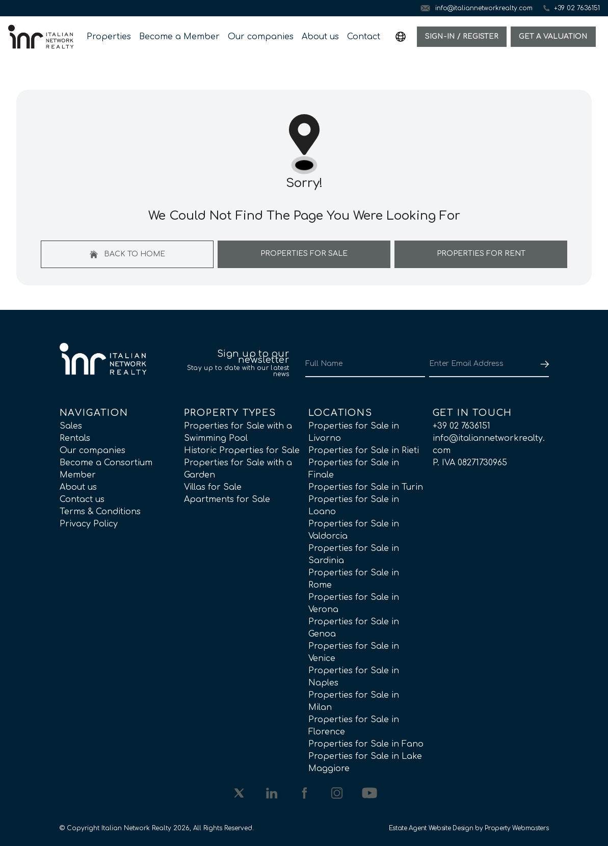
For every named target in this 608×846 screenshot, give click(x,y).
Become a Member (179, 36)
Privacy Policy (89, 523)
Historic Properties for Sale (242, 450)
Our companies (261, 36)
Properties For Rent (481, 253)
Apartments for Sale (227, 499)
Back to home (127, 254)
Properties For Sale (304, 253)
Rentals (75, 438)
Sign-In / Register (461, 36)
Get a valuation (553, 36)
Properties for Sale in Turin (365, 487)
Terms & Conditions (100, 511)
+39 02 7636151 (461, 426)
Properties (109, 36)
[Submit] (543, 364)
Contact (363, 36)
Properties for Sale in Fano (366, 744)
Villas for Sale (213, 487)
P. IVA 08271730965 (470, 462)
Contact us (82, 499)
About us (320, 36)
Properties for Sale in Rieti (363, 450)
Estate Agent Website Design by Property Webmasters (469, 828)
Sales (71, 426)
